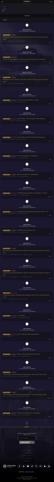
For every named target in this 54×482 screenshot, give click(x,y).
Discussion (14, 57)
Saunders (19, 195)
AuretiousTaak (7, 254)
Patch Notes (14, 193)
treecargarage (7, 317)
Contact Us (27, 461)
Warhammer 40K (7, 57)
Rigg (15, 83)
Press (27, 452)
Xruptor (5, 83)
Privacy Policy (27, 458)
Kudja (5, 376)
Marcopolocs (17, 176)
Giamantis (19, 356)
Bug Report (14, 118)
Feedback (14, 77)
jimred (5, 232)
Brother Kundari (17, 376)
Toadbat (20, 31)
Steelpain (6, 213)
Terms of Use (27, 455)
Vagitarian (6, 61)
